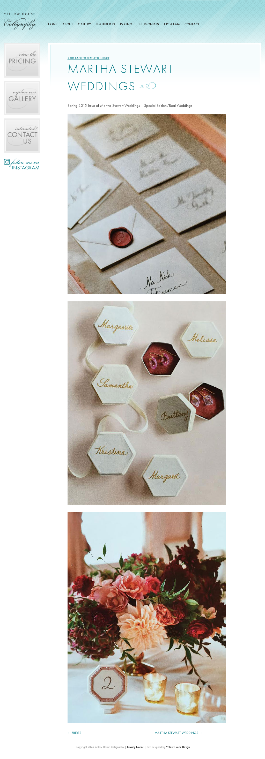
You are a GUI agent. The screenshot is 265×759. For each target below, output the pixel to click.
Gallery (84, 24)
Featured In (105, 24)
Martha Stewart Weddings (176, 733)
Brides (76, 733)
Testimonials (148, 24)
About (67, 24)
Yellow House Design (178, 747)
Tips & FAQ (172, 24)
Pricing (126, 24)
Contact (192, 24)
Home (52, 24)
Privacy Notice (135, 747)
